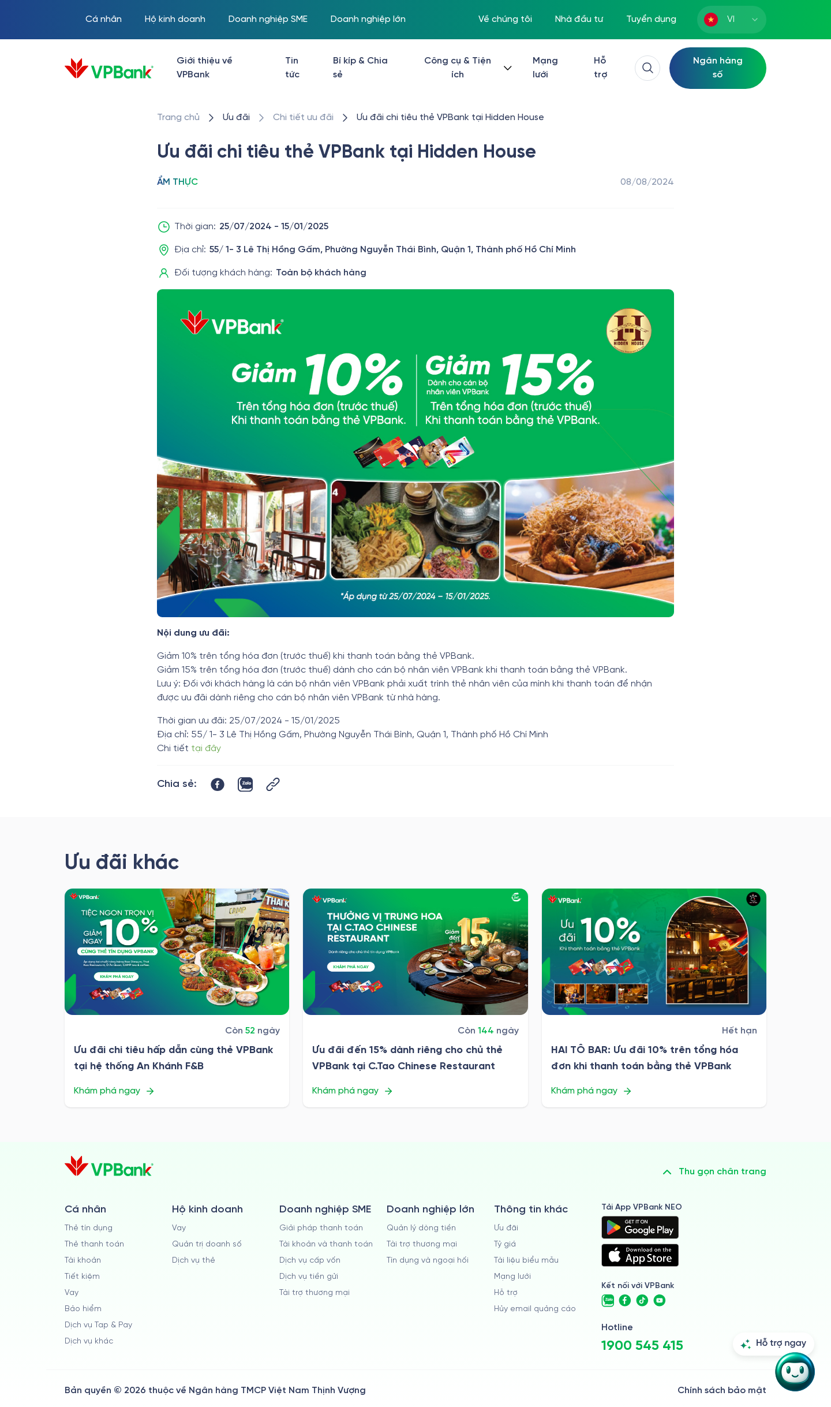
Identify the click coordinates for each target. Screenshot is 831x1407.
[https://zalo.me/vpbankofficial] (607, 1300)
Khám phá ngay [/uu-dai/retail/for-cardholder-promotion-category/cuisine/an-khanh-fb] (114, 1091)
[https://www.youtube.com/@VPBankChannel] (659, 1300)
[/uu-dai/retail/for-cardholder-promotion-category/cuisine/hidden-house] (450, 118)
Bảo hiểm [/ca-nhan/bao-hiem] (83, 1309)
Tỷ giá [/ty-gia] (505, 1244)
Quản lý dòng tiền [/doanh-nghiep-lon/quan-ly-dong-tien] (421, 1228)
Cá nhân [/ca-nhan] (103, 19)
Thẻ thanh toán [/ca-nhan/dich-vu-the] (94, 1244)
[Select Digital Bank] (717, 68)
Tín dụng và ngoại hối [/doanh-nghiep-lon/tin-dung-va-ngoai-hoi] (428, 1260)
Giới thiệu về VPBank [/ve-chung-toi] (205, 68)
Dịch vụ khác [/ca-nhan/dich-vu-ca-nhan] (89, 1341)
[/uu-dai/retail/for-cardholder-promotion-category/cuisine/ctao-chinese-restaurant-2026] (415, 952)
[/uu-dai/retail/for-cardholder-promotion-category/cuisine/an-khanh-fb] (177, 952)
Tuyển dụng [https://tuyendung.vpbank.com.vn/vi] (651, 19)
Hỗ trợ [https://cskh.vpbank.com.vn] (506, 1293)
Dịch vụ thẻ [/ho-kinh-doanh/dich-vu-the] (193, 1260)
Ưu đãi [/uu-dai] (506, 1228)
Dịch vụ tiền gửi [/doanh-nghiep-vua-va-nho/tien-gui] (308, 1276)
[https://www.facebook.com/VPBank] (625, 1300)
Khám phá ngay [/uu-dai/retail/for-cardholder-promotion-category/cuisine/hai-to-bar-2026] (591, 1091)
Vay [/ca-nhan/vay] (71, 1293)
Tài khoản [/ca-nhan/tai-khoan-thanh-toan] (83, 1260)
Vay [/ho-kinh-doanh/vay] (179, 1228)
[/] (109, 68)
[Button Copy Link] (273, 784)
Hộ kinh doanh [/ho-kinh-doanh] (175, 19)
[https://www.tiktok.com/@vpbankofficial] (642, 1300)
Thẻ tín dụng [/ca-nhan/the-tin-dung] (89, 1228)
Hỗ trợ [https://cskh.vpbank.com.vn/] (600, 68)
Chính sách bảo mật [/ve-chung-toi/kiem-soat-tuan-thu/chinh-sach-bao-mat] (721, 1390)
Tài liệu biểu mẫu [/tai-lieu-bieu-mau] (526, 1260)
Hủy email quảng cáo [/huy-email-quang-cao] (535, 1309)
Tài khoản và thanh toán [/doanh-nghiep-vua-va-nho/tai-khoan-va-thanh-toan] (326, 1244)
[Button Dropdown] (465, 68)
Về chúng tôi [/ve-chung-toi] (505, 19)
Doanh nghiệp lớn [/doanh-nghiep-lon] (368, 19)
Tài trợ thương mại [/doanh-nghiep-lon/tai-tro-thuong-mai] (422, 1244)
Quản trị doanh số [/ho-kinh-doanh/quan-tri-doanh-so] (207, 1244)
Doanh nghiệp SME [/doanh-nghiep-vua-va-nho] (268, 19)
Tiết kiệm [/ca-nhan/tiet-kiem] (82, 1276)
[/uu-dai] (236, 118)
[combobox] (731, 19)
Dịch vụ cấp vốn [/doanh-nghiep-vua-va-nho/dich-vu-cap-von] (309, 1260)
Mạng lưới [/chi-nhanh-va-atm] (545, 68)
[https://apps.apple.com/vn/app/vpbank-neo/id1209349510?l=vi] (640, 1255)
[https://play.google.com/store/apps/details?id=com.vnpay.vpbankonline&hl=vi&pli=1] (640, 1227)
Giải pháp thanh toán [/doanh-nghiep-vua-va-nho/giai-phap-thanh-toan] (321, 1228)
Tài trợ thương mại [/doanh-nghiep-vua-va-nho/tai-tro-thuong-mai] (314, 1293)
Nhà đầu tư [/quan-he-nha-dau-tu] (579, 19)
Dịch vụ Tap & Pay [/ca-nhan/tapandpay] (98, 1325)
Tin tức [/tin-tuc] (292, 68)
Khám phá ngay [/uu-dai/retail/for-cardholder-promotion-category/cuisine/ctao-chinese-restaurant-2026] (353, 1091)
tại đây (206, 748)
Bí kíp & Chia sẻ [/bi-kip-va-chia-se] (360, 68)
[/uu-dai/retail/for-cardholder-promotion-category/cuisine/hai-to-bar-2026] (654, 952)
